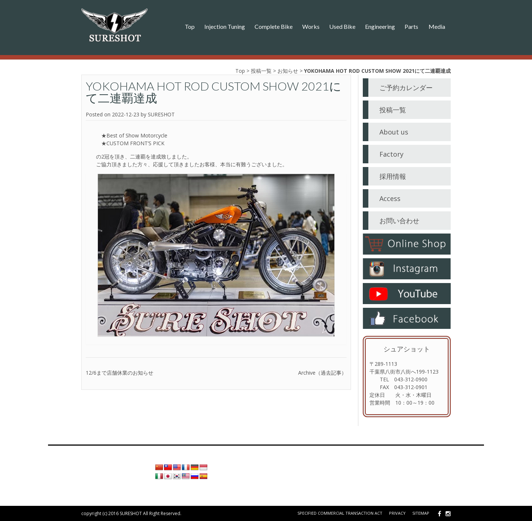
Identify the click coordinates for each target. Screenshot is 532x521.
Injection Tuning (224, 26)
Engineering (380, 26)
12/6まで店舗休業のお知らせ (119, 372)
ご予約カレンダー (406, 87)
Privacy (397, 513)
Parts (411, 26)
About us (393, 131)
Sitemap (420, 513)
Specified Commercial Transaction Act (339, 513)
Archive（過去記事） (322, 372)
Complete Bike (274, 26)
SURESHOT (161, 114)
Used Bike (342, 26)
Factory (391, 154)
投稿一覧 (261, 70)
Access (389, 198)
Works (311, 26)
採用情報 (392, 176)
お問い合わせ (399, 220)
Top (190, 26)
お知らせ (287, 70)
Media (437, 26)
